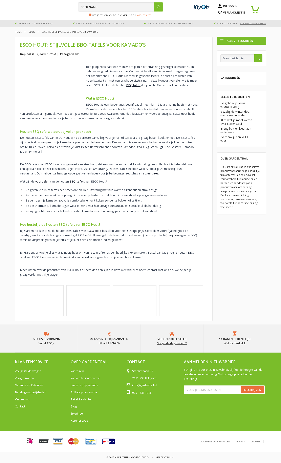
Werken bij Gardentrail (85, 378)
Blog (32, 31)
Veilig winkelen (24, 378)
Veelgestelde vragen (28, 371)
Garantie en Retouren (29, 385)
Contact (20, 406)
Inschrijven (252, 390)
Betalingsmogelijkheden (30, 392)
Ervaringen (77, 413)
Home (18, 31)
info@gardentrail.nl (144, 385)
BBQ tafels (133, 85)
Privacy (240, 441)
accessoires (150, 173)
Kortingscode (79, 420)
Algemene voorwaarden (215, 441)
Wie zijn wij (78, 371)
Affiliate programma (84, 392)
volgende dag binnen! (253, 23)
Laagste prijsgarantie (84, 385)
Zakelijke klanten (81, 399)
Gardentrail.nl (165, 457)
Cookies (255, 441)
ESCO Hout (115, 76)
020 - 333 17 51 (145, 15)
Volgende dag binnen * (172, 343)
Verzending (22, 399)
